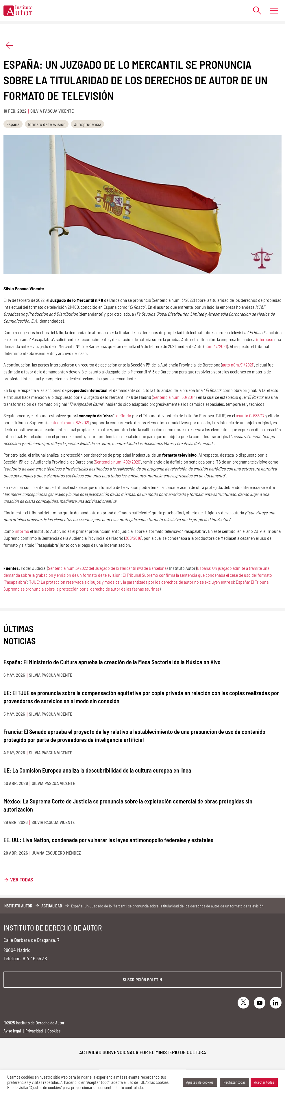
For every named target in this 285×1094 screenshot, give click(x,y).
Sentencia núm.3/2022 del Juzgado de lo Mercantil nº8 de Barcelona (107, 568)
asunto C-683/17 (250, 415)
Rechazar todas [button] (234, 1082)
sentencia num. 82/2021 (68, 422)
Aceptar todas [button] (264, 1082)
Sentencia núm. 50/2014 (174, 397)
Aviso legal (12, 1030)
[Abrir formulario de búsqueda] (254, 10)
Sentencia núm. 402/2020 (117, 461)
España (12, 124)
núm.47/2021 (215, 346)
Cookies (53, 1030)
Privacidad (34, 1030)
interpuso (264, 339)
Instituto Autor (17, 905)
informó (22, 531)
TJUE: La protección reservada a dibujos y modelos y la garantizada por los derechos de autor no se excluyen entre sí (131, 582)
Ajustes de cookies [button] (200, 1082)
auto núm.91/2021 (237, 364)
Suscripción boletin (142, 979)
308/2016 (133, 538)
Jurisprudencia (87, 124)
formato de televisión (47, 124)
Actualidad (51, 905)
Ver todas (21, 879)
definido (123, 415)
